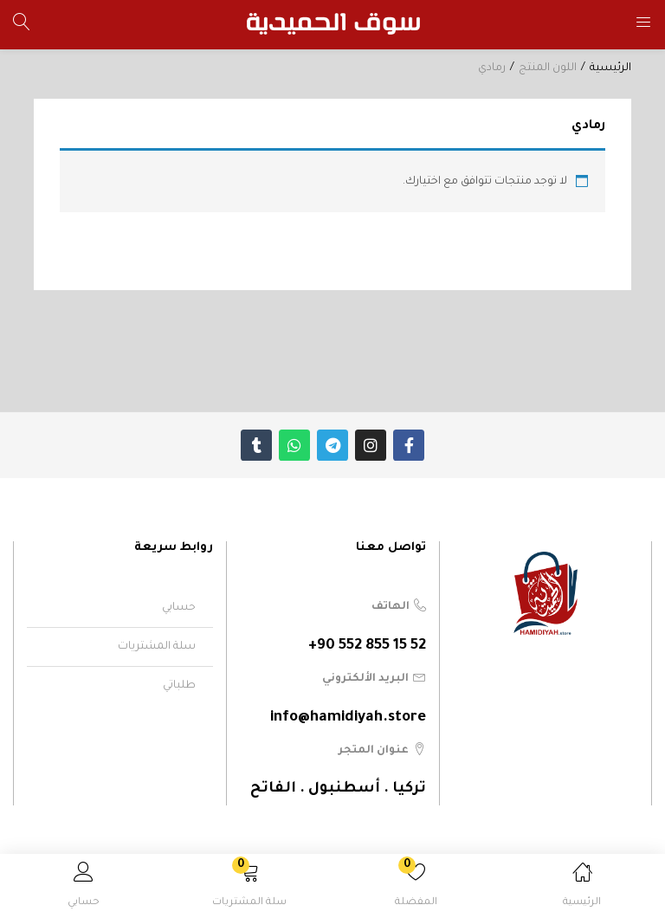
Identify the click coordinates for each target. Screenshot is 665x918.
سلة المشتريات (157, 647)
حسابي (179, 608)
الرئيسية (610, 68)
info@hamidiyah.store (348, 718)
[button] (249, 889)
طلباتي (179, 686)
